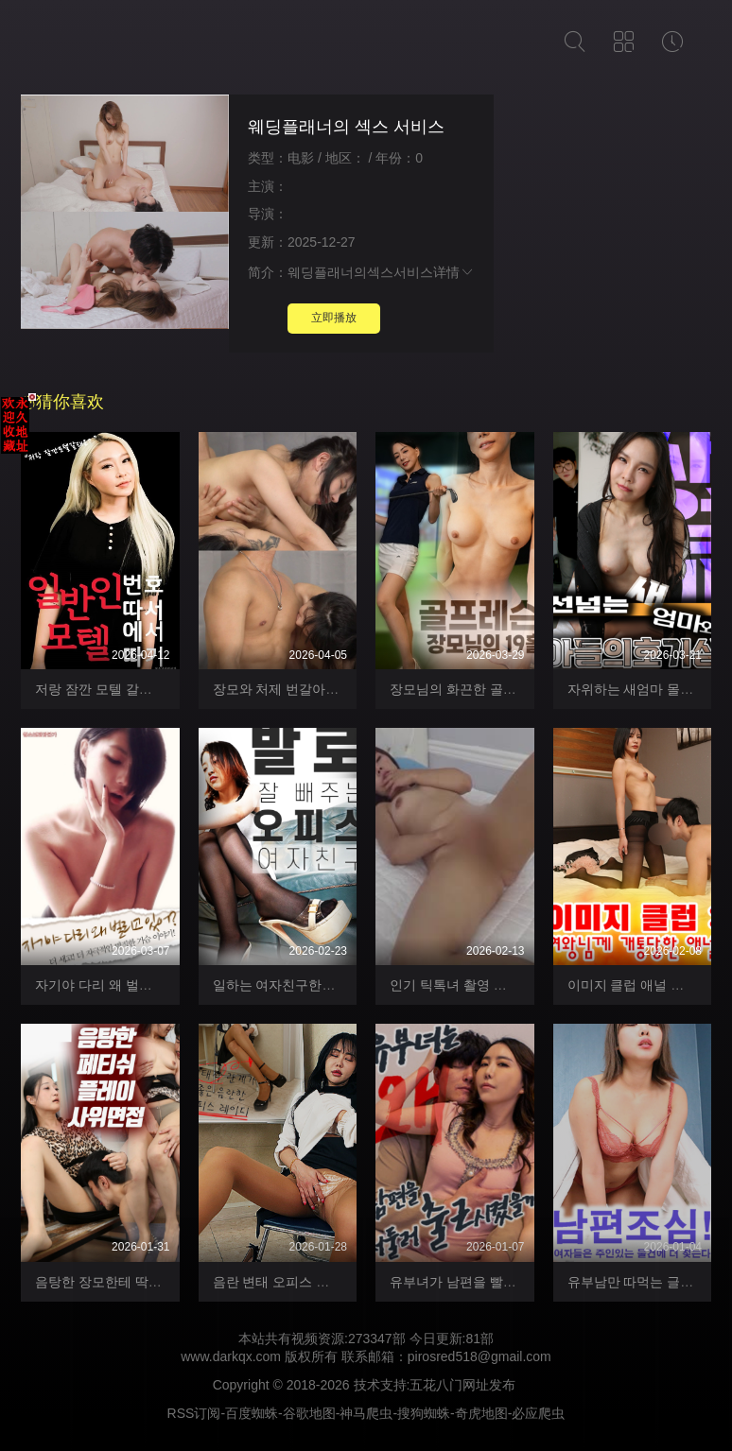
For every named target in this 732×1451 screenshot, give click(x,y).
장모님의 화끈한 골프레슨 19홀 (482, 689)
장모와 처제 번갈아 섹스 (285, 689)
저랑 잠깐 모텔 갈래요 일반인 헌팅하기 (150, 689)
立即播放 (334, 317)
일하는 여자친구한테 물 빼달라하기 (318, 985)
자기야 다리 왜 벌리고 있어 (115, 985)
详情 (454, 272)
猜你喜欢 (62, 401)
